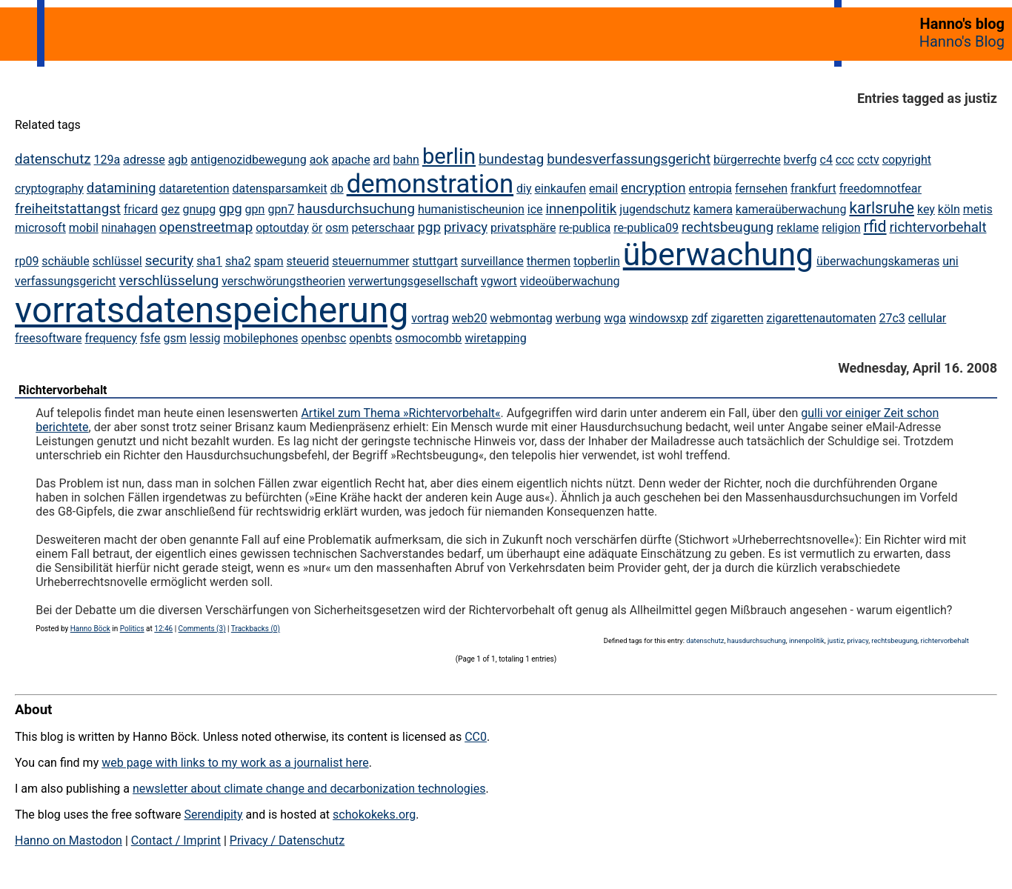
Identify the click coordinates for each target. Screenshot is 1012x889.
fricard (141, 209)
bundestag (511, 159)
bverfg (800, 160)
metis (978, 209)
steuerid (308, 261)
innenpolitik (580, 209)
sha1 (209, 261)
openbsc (323, 338)
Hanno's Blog (962, 41)
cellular (927, 318)
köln (949, 209)
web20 (469, 318)
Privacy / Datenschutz (287, 840)
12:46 (163, 629)
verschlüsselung (169, 281)
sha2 (238, 261)
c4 (826, 160)
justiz (836, 640)
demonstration (430, 184)
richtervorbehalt (938, 227)
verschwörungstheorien (283, 281)
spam (269, 261)
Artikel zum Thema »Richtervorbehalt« (400, 413)
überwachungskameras (877, 261)
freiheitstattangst (68, 209)
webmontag (521, 318)
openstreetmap (206, 227)
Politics (132, 629)
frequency (110, 338)
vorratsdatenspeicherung (211, 310)
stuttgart (435, 261)
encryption (653, 188)
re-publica (584, 228)
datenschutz (53, 159)
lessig (205, 338)
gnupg (199, 209)
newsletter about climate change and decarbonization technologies (309, 789)
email (603, 189)
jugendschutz (654, 209)
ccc (845, 160)
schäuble (65, 261)
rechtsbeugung (727, 227)
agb (178, 160)
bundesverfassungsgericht (628, 159)
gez (170, 209)
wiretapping (495, 338)
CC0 (476, 737)
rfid (875, 226)
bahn (406, 160)
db (337, 189)
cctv (868, 160)
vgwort (499, 281)
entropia (711, 189)
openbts (370, 338)
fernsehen (761, 189)
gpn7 (280, 209)
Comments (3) (202, 629)
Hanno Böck (90, 629)
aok (319, 160)
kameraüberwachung (791, 209)
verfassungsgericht (65, 281)
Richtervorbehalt (63, 390)
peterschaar (383, 228)
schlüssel (117, 261)
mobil (84, 228)
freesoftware (48, 338)
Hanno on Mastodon (68, 840)
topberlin (596, 261)
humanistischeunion (471, 209)
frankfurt (813, 189)
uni (950, 261)
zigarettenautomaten (821, 318)
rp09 (27, 261)
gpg (230, 209)
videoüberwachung (570, 281)
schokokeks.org (374, 815)
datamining (121, 188)
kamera (713, 209)
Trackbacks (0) (255, 629)
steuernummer (370, 261)
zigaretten (736, 318)
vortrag (430, 318)
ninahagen (128, 228)
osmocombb (428, 338)
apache (351, 160)
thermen (548, 261)
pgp (429, 227)
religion (841, 228)
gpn (255, 209)
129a (107, 160)
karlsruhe (881, 208)
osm (336, 228)
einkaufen (561, 189)
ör (317, 228)
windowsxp (658, 318)
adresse (143, 160)
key (926, 209)
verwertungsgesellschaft (413, 281)
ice (535, 209)
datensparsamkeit (280, 189)
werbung (579, 318)
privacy (465, 227)
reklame (797, 228)
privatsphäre (523, 228)
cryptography (49, 189)
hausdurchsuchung (356, 209)
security (169, 261)
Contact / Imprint (176, 840)
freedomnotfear (880, 189)
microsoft (40, 228)
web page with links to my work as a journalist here (235, 763)
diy (523, 189)
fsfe (150, 338)
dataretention (194, 189)
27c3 (892, 318)
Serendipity (213, 815)
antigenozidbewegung (248, 160)
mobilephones (261, 338)
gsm (175, 338)
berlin (449, 156)
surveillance (492, 261)
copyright (906, 160)
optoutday (282, 228)
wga (615, 318)
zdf (699, 318)
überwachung (718, 254)
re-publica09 (646, 228)
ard (381, 160)
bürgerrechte (747, 160)
